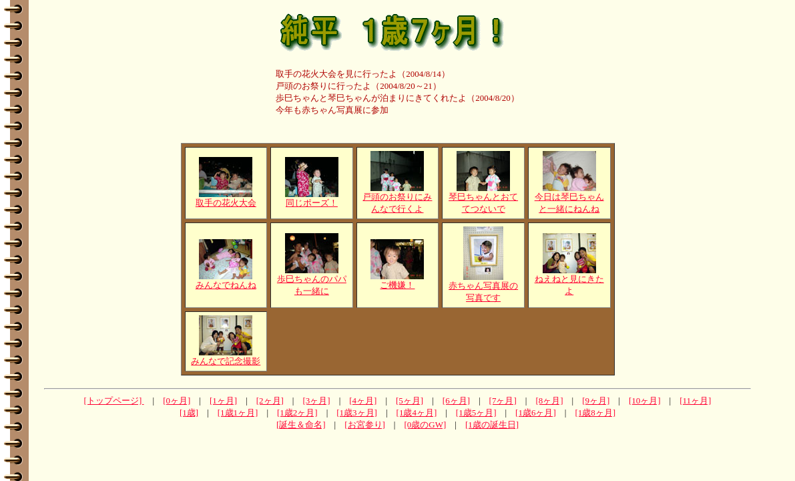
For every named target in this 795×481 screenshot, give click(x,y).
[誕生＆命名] (301, 425)
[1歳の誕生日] (492, 425)
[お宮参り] (364, 425)
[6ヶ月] (456, 400)
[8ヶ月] (549, 400)
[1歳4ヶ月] (416, 413)
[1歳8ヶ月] (595, 413)
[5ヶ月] (409, 400)
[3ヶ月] (316, 400)
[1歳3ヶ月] (356, 413)
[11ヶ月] (695, 400)
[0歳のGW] (425, 425)
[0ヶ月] (176, 400)
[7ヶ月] (503, 400)
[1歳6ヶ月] (535, 413)
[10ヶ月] (645, 400)
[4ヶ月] (362, 400)
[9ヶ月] (595, 400)
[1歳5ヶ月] (476, 413)
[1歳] (189, 413)
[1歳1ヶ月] (238, 413)
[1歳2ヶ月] (297, 413)
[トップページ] (114, 400)
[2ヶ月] (270, 400)
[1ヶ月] (223, 400)
